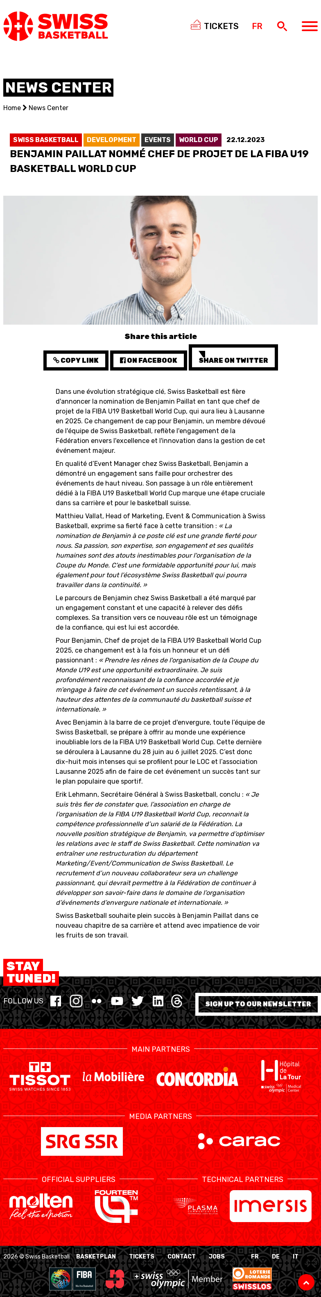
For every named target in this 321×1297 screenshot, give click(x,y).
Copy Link (76, 360)
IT (295, 1256)
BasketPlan (96, 1256)
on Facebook (148, 360)
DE (276, 1256)
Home (12, 108)
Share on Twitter (233, 357)
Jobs (217, 1256)
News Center (48, 108)
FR (255, 1256)
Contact (181, 1256)
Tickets (141, 1256)
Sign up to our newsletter (258, 1004)
